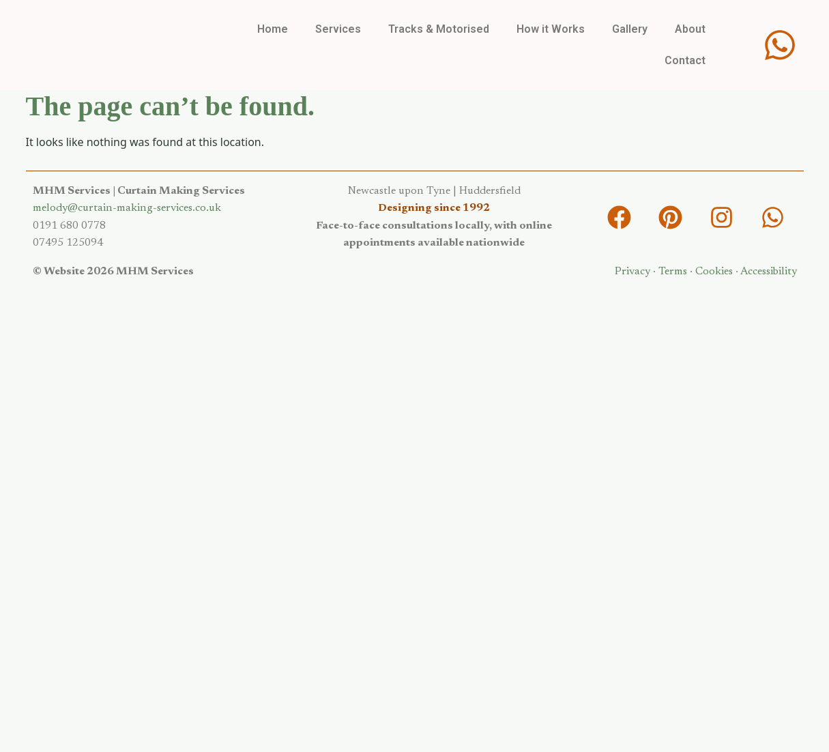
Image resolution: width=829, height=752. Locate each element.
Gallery (630, 29)
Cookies (714, 271)
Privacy (632, 271)
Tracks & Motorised (438, 29)
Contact (685, 60)
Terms (672, 271)
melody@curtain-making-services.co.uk (127, 208)
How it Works (551, 29)
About (690, 29)
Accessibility (768, 271)
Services (338, 29)
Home (272, 29)
